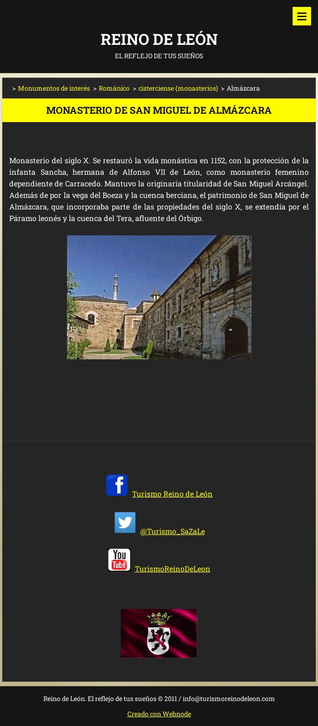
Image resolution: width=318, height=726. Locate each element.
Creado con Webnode (159, 713)
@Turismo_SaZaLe (172, 531)
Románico (114, 88)
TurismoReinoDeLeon (172, 568)
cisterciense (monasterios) (178, 88)
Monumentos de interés (54, 88)
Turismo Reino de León (172, 493)
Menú (302, 16)
